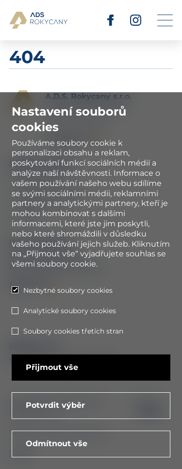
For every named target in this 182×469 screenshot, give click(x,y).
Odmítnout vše (56, 443)
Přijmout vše (52, 367)
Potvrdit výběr (55, 405)
